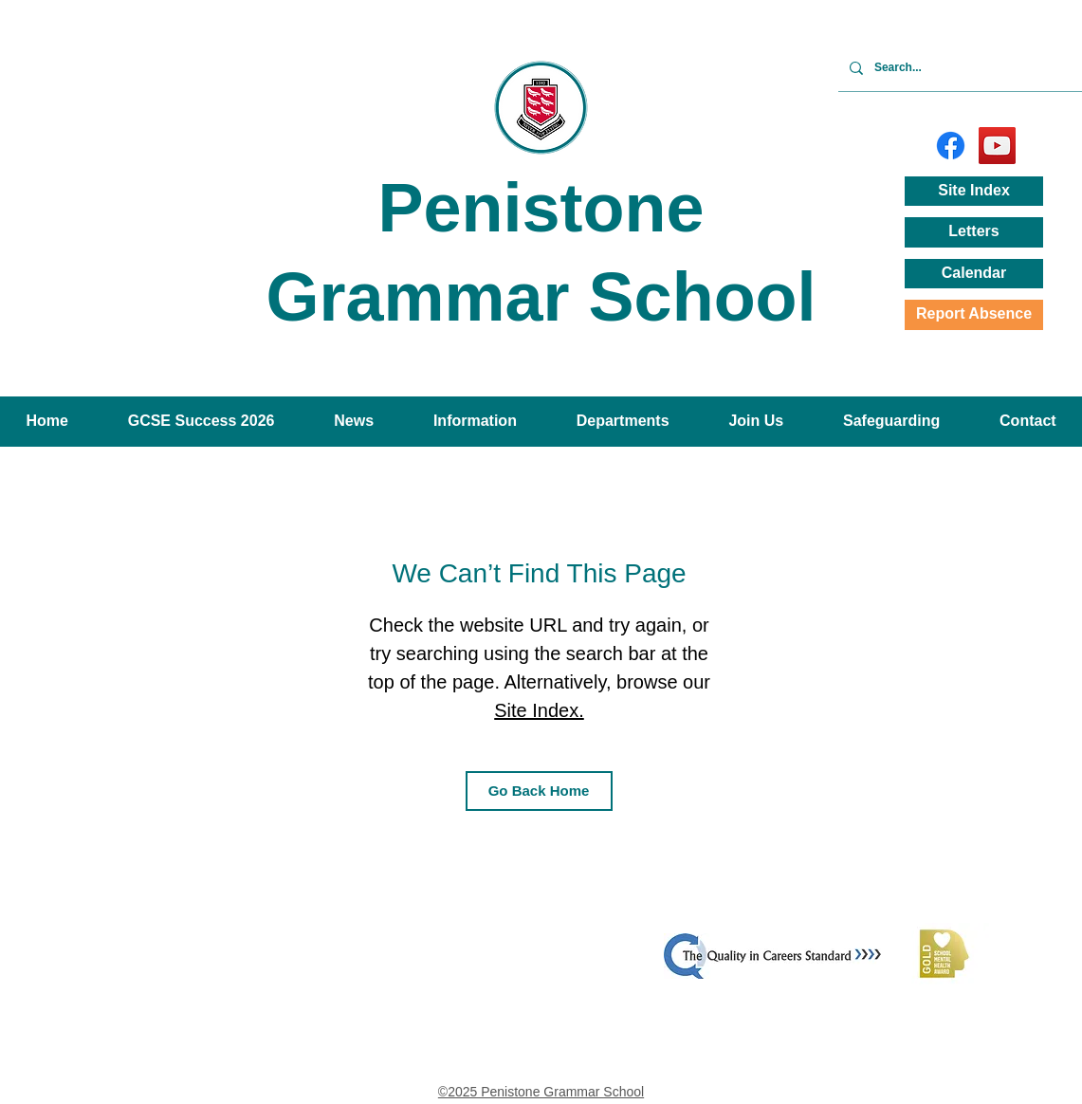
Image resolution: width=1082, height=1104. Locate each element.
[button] (354, 421)
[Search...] (972, 68)
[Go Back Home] (539, 791)
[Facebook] (950, 145)
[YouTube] (997, 145)
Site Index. (539, 710)
